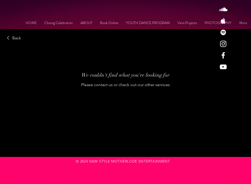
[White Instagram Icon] (223, 44)
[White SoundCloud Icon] (223, 9)
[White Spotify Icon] (223, 32)
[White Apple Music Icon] (223, 21)
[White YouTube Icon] (223, 67)
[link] (13, 38)
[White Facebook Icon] (223, 55)
